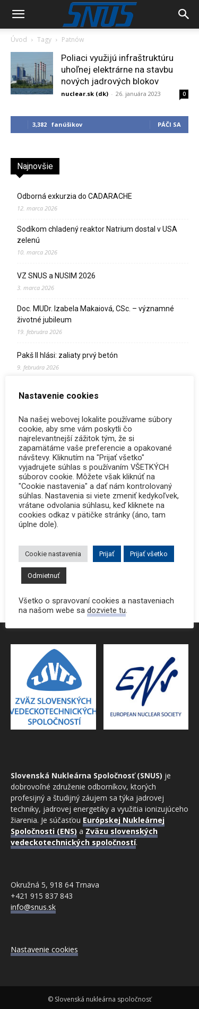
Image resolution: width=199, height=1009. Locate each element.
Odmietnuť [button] (44, 576)
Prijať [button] (107, 554)
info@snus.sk (33, 907)
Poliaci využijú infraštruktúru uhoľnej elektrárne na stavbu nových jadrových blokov (117, 69)
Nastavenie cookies (44, 949)
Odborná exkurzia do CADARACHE (74, 196)
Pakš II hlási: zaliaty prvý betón (67, 355)
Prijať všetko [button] (149, 554)
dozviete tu (106, 610)
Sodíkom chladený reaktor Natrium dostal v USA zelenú (97, 234)
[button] (18, 14)
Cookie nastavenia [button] (53, 554)
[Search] (184, 14)
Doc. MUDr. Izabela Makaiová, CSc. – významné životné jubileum (95, 314)
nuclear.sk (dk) (84, 94)
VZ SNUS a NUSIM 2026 (56, 275)
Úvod (19, 39)
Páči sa (169, 124)
